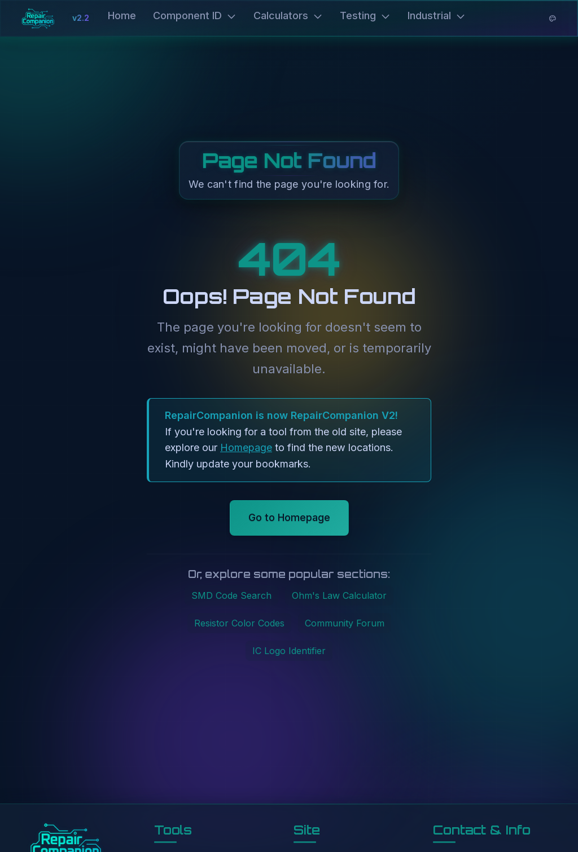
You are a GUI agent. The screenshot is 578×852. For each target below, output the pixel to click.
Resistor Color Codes (239, 623)
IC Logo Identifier (289, 650)
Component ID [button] (195, 15)
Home (122, 15)
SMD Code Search (231, 595)
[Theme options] (552, 18)
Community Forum (344, 623)
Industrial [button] (437, 15)
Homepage (246, 447)
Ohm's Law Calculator (339, 595)
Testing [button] (365, 15)
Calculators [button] (288, 15)
